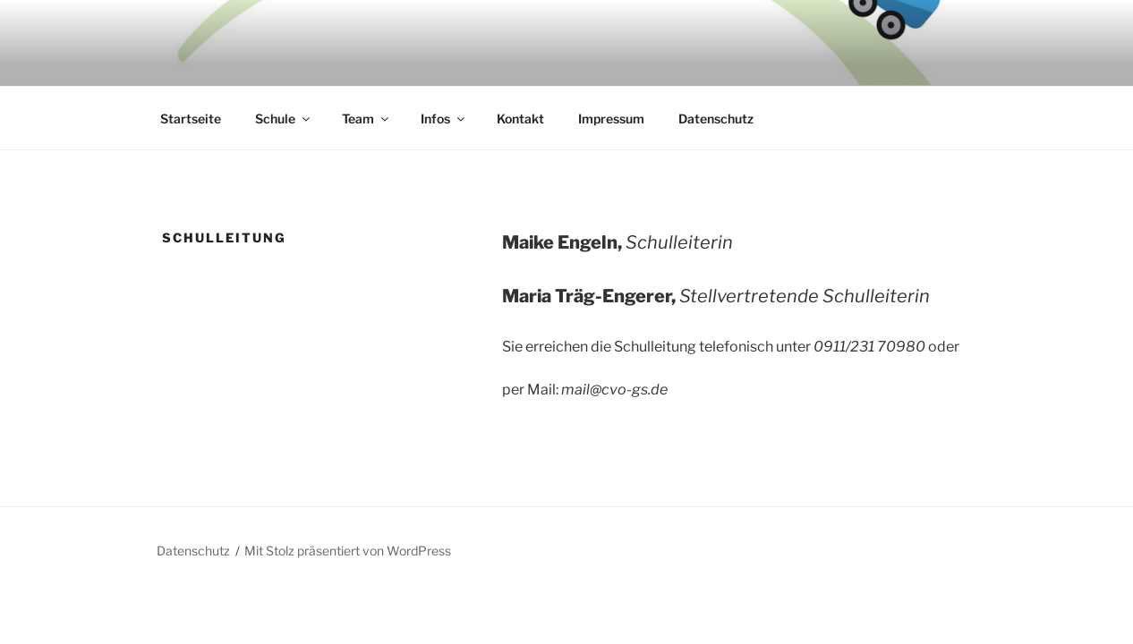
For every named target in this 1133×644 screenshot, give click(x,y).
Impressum (611, 118)
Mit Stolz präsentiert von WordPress (347, 550)
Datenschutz (716, 118)
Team (366, 118)
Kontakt (520, 118)
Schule (283, 118)
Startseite (190, 118)
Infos (444, 118)
